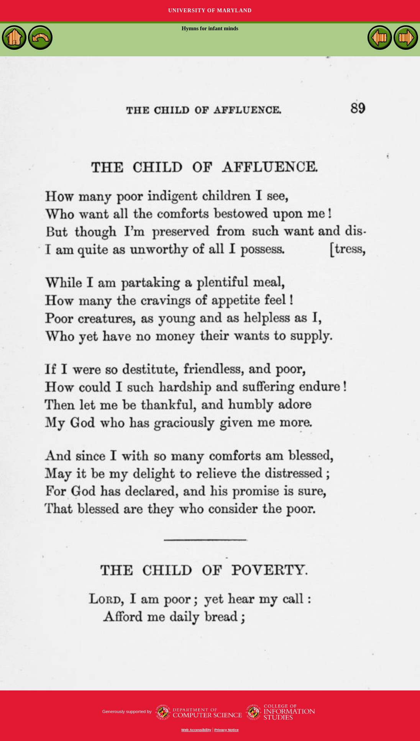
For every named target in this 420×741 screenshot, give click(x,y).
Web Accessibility (196, 730)
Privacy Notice (226, 730)
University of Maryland (210, 10)
